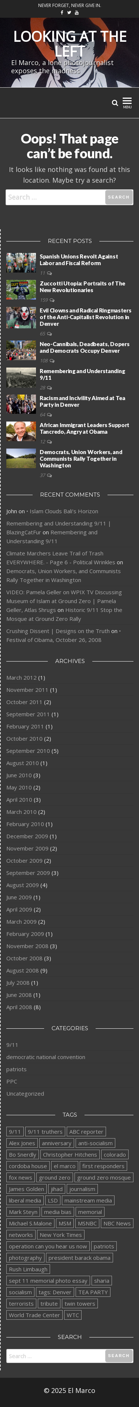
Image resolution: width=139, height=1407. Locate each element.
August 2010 (22, 763)
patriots (16, 1069)
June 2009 (19, 897)
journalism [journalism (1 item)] (82, 1189)
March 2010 (21, 811)
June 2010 (19, 775)
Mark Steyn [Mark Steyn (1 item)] (23, 1211)
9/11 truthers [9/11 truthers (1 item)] (45, 1131)
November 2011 (27, 689)
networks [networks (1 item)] (21, 1234)
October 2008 (24, 958)
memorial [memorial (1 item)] (90, 1211)
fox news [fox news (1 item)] (20, 1177)
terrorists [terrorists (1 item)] (21, 1303)
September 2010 (28, 750)
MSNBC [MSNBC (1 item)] (87, 1223)
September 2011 (28, 714)
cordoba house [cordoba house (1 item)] (28, 1166)
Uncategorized (25, 1093)
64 (43, 414)
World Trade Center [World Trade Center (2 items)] (34, 1315)
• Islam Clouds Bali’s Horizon (62, 511)
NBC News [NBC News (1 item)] (117, 1223)
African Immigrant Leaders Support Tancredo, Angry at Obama (84, 428)
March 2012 (21, 677)
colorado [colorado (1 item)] (115, 1154)
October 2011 (24, 702)
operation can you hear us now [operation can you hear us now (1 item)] (48, 1246)
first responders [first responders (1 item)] (103, 1166)
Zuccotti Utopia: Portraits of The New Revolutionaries (82, 286)
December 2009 (27, 836)
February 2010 (25, 824)
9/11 (12, 1044)
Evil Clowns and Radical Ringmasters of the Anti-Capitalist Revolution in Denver (86, 317)
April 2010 (19, 799)
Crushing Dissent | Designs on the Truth (58, 631)
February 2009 (25, 933)
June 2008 (19, 994)
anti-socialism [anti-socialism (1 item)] (95, 1143)
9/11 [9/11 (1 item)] (15, 1131)
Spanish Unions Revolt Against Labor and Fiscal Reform (79, 259)
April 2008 (19, 1007)
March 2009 (21, 921)
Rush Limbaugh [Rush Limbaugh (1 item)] (28, 1269)
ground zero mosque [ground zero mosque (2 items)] (104, 1177)
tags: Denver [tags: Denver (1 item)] (55, 1292)
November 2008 (27, 946)
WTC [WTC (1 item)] (73, 1315)
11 (43, 273)
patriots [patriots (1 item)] (104, 1246)
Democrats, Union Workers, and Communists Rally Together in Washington (81, 459)
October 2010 (24, 738)
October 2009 (24, 860)
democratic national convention (45, 1057)
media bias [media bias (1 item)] (58, 1211)
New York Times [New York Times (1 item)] (61, 1234)
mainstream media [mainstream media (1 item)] (88, 1200)
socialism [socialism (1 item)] (20, 1292)
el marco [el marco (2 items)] (65, 1166)
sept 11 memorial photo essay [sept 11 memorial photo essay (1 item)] (48, 1280)
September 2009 (28, 872)
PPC (11, 1081)
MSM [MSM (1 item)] (65, 1223)
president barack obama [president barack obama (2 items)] (79, 1257)
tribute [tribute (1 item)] (49, 1303)
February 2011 (25, 726)
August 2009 (22, 885)
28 (43, 387)
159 (44, 300)
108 (44, 360)
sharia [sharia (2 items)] (101, 1280)
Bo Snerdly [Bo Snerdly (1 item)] (22, 1154)
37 (43, 475)
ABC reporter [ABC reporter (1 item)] (86, 1131)
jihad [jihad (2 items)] (57, 1189)
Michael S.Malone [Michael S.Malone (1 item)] (30, 1223)
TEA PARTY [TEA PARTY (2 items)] (93, 1292)
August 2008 (22, 970)
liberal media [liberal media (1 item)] (25, 1200)
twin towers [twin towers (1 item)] (79, 1303)
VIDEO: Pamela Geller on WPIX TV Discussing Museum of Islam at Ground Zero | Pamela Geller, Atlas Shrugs (64, 600)
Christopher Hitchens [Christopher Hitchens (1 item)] (70, 1154)
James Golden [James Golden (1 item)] (26, 1189)
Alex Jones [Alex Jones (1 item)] (22, 1143)
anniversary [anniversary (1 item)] (57, 1143)
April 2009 (19, 909)
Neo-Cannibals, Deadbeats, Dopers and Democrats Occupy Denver (84, 347)
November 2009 (27, 848)
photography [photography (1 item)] (25, 1257)
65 (43, 333)
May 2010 (19, 787)
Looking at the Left (69, 44)
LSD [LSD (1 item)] (53, 1200)
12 (43, 441)
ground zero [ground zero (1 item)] (54, 1177)
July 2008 (18, 982)
